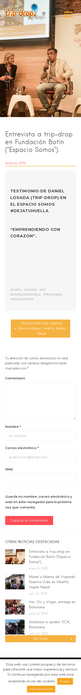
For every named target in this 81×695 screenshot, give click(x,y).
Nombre (13, 427)
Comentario (15, 378)
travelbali (53, 294)
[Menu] (68, 15)
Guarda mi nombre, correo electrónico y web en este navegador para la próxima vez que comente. (38, 501)
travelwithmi (22, 299)
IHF (43, 289)
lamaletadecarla (26, 294)
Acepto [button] (65, 681)
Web (9, 469)
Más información (41, 689)
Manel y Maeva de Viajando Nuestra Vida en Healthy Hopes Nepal (42, 328)
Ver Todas (40, 639)
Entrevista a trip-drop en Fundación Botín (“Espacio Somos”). (49, 557)
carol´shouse (24, 289)
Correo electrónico (22, 448)
